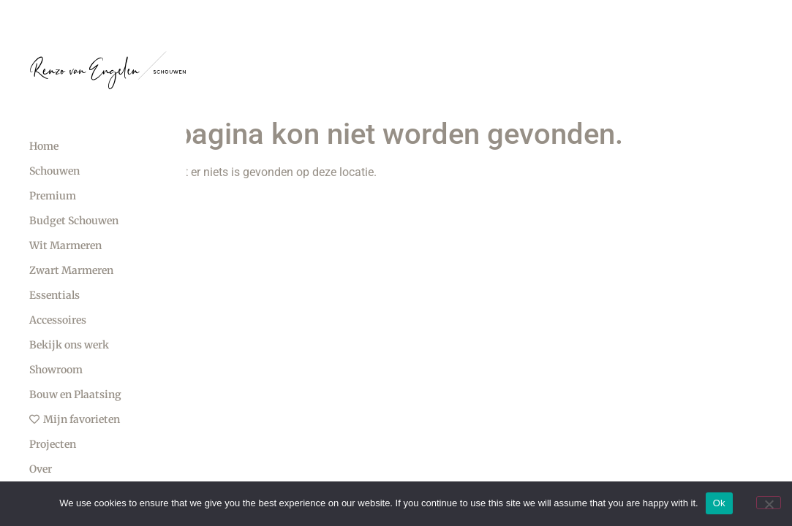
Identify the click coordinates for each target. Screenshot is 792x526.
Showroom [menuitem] (56, 369)
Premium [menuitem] (52, 195)
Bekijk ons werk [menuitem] (69, 344)
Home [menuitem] (44, 146)
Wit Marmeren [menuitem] (65, 245)
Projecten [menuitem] (52, 444)
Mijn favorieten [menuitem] (74, 419)
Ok (719, 503)
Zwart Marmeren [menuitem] (71, 270)
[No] (768, 502)
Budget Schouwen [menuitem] (73, 220)
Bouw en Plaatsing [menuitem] (75, 394)
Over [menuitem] (40, 469)
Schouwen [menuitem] (54, 171)
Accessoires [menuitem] (57, 320)
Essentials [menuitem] (54, 295)
